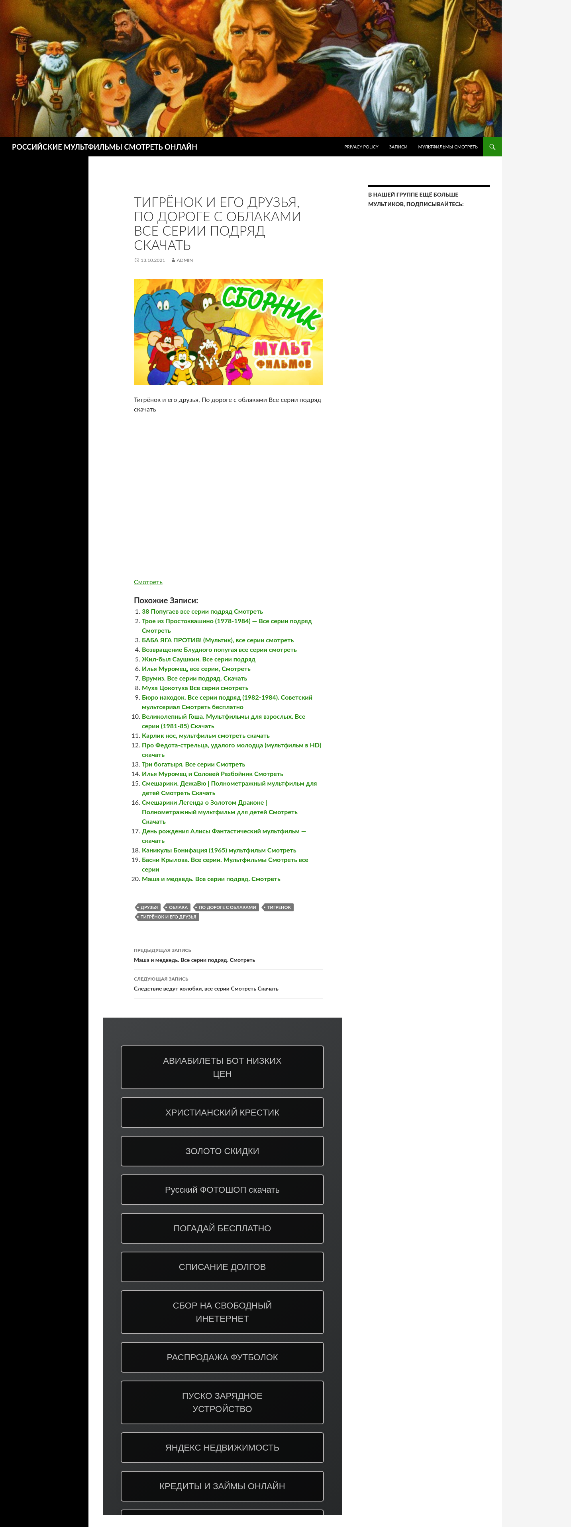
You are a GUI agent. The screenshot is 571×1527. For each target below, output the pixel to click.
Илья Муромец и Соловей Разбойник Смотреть (212, 773)
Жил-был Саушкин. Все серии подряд (198, 659)
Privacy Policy (361, 146)
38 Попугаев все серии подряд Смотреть (202, 611)
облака (178, 907)
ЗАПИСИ (398, 146)
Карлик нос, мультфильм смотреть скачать (206, 735)
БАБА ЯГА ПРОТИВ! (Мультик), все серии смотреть (218, 640)
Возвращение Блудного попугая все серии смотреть (219, 649)
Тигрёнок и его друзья (168, 916)
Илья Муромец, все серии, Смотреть (196, 668)
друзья (149, 907)
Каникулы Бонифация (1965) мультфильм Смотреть (219, 850)
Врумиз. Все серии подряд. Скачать (194, 678)
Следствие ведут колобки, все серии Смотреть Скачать (228, 983)
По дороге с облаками (227, 907)
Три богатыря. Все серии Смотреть (193, 764)
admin (185, 260)
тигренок (279, 907)
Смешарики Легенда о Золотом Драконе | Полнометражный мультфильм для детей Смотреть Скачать (220, 811)
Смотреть (148, 581)
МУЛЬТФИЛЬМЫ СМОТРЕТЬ (448, 146)
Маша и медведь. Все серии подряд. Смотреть (211, 878)
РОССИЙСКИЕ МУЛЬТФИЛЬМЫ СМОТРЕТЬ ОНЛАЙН (104, 146)
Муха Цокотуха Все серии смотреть (195, 687)
